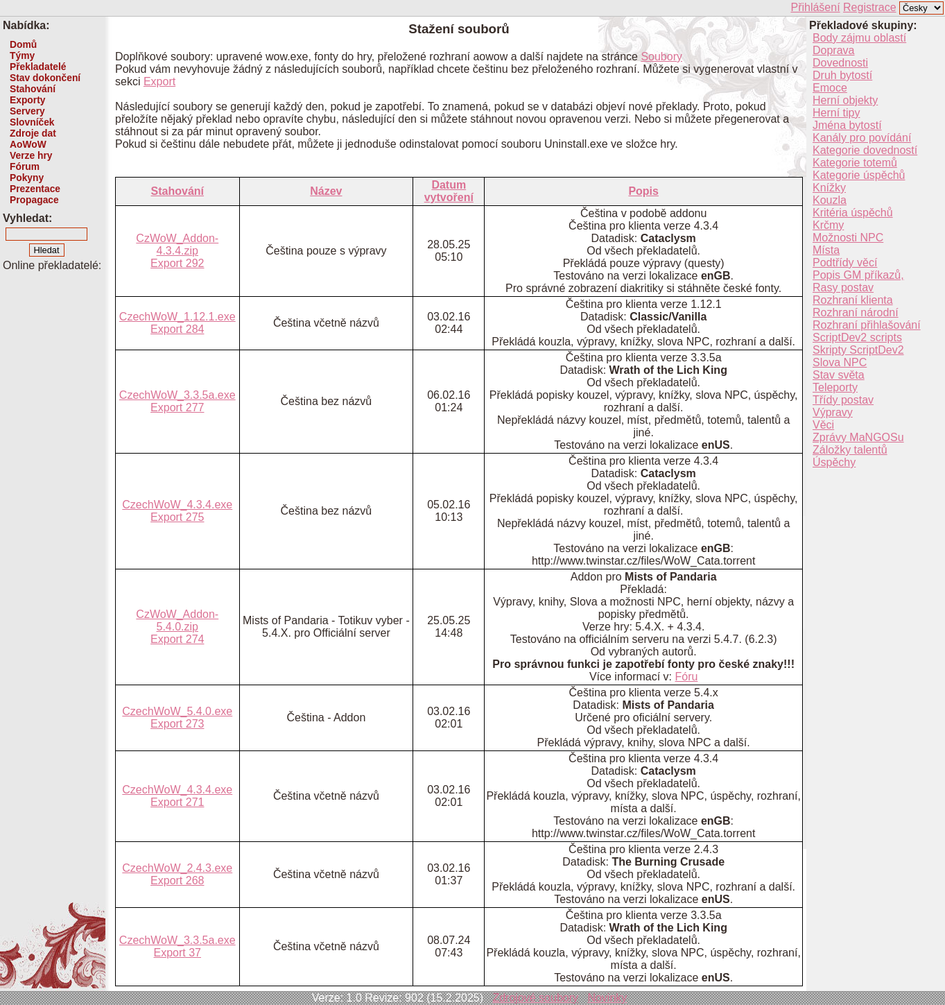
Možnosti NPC (848, 237)
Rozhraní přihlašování (867, 325)
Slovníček (32, 122)
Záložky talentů (850, 450)
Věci (823, 425)
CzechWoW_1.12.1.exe (177, 317)
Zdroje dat (33, 133)
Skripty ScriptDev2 (858, 350)
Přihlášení (815, 7)
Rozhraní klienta (853, 300)
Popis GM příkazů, (858, 275)
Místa (826, 250)
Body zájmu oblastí (859, 38)
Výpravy (833, 412)
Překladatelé (38, 66)
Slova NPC (840, 362)
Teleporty (835, 387)
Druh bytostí (842, 75)
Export (159, 81)
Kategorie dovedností (865, 150)
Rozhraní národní (856, 312)
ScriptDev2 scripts (857, 337)
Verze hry (31, 155)
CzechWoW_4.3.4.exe (177, 504)
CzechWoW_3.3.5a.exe (177, 395)
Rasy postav (843, 287)
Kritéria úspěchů (853, 212)
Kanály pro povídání (862, 138)
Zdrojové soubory (535, 998)
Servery (27, 111)
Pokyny (27, 177)
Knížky (829, 188)
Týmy (22, 55)
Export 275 (177, 517)
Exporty (27, 99)
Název (326, 191)
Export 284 (177, 329)
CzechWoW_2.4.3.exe (177, 868)
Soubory (661, 56)
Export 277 (177, 407)
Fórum (25, 166)
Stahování (32, 88)
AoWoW (28, 144)
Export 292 (177, 263)
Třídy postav (843, 400)
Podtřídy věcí (845, 262)
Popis (643, 191)
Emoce (830, 88)
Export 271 (177, 802)
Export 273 (177, 724)
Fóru (686, 676)
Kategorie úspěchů (859, 175)
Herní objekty (845, 100)
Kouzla (830, 200)
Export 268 (177, 880)
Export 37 (177, 953)
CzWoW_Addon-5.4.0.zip (177, 620)
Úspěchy (834, 462)
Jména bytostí (847, 125)
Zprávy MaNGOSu (858, 437)
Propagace (34, 199)
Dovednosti (840, 63)
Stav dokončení (45, 77)
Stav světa (839, 375)
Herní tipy (836, 113)
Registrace (869, 7)
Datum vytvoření (449, 191)
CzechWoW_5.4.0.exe (177, 711)
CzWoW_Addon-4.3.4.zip (177, 244)
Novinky (607, 998)
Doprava (833, 50)
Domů (23, 44)
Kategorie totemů (855, 163)
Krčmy (828, 225)
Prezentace (35, 188)
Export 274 (177, 639)
